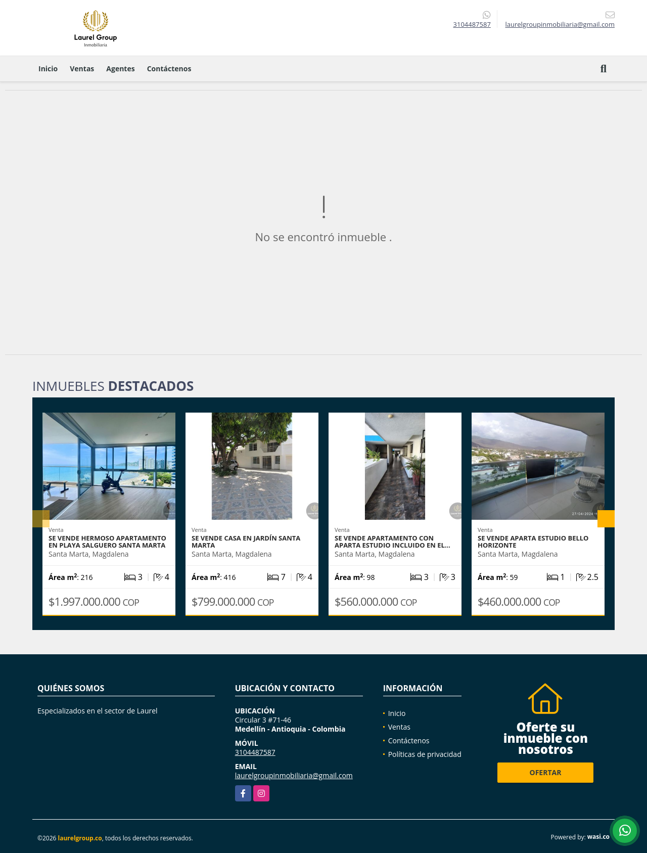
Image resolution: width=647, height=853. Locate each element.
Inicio (48, 68)
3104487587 (472, 24)
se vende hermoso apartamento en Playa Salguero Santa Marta (107, 541)
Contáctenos (169, 68)
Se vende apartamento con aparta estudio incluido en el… (392, 541)
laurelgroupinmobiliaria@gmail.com (294, 775)
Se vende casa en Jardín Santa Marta (246, 541)
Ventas (82, 68)
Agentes (120, 68)
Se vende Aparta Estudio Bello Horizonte (533, 541)
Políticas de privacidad (424, 754)
